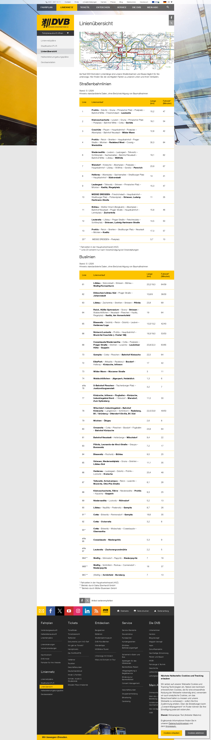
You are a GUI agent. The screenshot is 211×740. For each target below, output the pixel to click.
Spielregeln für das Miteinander (129, 662)
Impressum (171, 726)
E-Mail (41, 610)
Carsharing (126, 701)
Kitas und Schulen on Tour (105, 660)
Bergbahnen (100, 630)
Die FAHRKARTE (74, 653)
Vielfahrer (71, 660)
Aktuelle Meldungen (90, 2)
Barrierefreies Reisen (130, 667)
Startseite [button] (125, 611)
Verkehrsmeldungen (49, 648)
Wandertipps (100, 645)
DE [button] (166, 2)
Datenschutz (131, 2)
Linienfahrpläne (47, 638)
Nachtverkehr (46, 655)
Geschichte (153, 668)
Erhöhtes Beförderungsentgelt (130, 646)
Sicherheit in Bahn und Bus (131, 655)
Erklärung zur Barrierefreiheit (127, 678)
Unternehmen (154, 630)
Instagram (78, 610)
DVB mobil (105, 610)
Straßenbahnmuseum (103, 638)
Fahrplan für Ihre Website (51, 662)
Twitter (171, 23)
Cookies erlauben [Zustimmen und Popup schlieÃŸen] (171, 733)
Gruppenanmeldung (130, 694)
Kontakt (68, 2)
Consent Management (131, 683)
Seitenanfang (163, 611)
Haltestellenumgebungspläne (55, 57)
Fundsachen (127, 638)
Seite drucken (143, 611)
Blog (121, 2)
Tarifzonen (72, 638)
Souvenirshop (127, 634)
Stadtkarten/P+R (49, 46)
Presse (113, 2)
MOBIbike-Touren (102, 649)
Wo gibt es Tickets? (76, 645)
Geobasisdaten (48, 62)
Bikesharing (126, 697)
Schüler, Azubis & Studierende (74, 680)
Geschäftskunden (75, 667)
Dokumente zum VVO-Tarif (78, 642)
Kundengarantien (128, 642)
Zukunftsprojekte (155, 649)
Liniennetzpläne (48, 40)
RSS (96, 610)
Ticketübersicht (74, 634)
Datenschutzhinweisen (179, 723)
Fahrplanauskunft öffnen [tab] (52, 33)
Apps (151, 645)
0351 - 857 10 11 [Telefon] (54, 2)
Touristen (71, 663)
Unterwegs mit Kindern (104, 656)
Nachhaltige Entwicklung (158, 653)
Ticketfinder (72, 630)
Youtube (68, 610)
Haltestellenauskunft (49, 634)
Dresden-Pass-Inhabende (78, 685)
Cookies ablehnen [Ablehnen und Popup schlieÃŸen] (196, 733)
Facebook (171, 17)
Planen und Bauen (156, 657)
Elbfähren (98, 634)
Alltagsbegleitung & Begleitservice (129, 672)
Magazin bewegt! (156, 642)
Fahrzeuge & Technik (157, 664)
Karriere (103, 2)
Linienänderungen (48, 644)
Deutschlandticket (75, 671)
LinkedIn (87, 610)
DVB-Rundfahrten (102, 642)
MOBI (151, 660)
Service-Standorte (129, 630)
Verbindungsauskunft (49, 630)
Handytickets (73, 649)
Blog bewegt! (154, 638)
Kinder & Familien (74, 675)
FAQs (77, 2)
